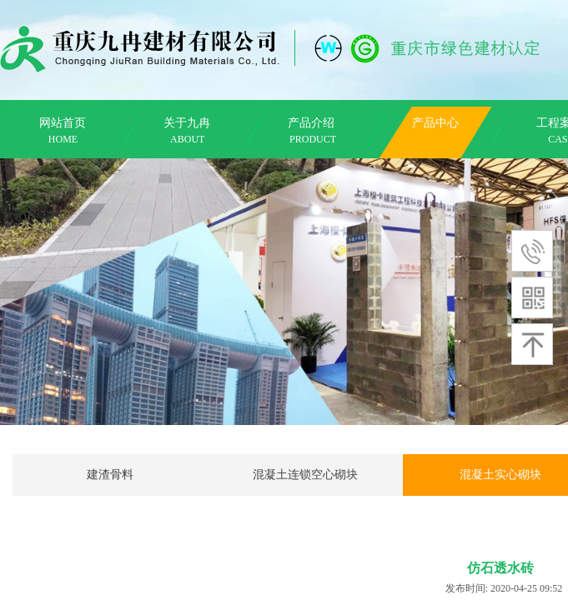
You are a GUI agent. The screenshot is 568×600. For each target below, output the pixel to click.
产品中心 (435, 123)
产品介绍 (311, 123)
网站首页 (62, 123)
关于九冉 (186, 123)
